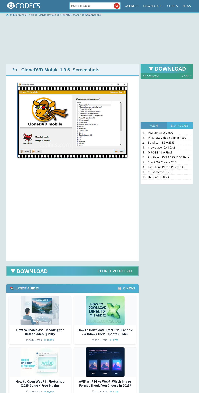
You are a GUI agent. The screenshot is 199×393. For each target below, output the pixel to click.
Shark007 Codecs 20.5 (162, 162)
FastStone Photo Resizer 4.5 (166, 167)
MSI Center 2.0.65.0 (160, 133)
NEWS (187, 6)
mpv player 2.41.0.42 (161, 147)
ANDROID (132, 6)
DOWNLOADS (152, 6)
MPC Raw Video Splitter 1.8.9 (167, 138)
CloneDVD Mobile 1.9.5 (45, 69)
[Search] (95, 5)
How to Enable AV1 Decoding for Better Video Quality (40, 332)
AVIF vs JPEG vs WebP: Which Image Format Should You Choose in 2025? (105, 383)
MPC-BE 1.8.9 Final (160, 152)
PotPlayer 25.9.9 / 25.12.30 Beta (168, 157)
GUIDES (172, 6)
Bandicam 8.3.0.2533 (161, 142)
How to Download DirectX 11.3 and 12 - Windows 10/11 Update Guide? (105, 332)
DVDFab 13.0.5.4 (158, 177)
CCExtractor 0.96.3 (160, 172)
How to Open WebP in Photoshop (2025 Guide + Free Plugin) (40, 383)
